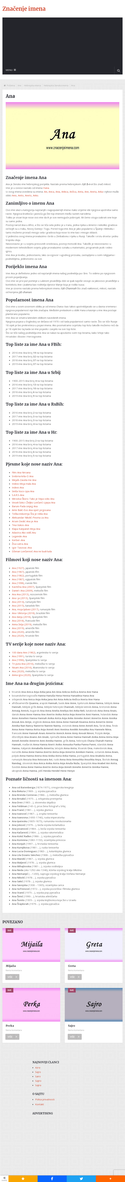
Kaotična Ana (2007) (23, 587)
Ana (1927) (18, 568)
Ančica (72, 191)
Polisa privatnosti (45, 1099)
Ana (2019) (18, 628)
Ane (86, 191)
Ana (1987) (18, 579)
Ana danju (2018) (21, 617)
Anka (100, 191)
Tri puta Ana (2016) (23, 663)
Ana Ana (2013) (20, 594)
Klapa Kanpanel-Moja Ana (26, 528)
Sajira (38, 1085)
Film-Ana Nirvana (21, 472)
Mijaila (11, 966)
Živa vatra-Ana (20, 543)
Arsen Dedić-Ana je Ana (25, 521)
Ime (19, 85)
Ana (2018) (18, 620)
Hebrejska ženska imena (56, 85)
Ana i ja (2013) (20, 598)
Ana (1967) (18, 572)
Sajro (71, 1025)
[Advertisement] (62, 42)
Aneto (28, 195)
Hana (46, 188)
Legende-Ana (19, 536)
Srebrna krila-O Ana (22, 476)
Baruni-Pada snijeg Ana (25, 506)
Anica (51, 191)
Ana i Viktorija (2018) (23, 613)
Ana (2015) (18, 605)
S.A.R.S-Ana (18, 495)
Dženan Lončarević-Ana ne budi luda (32, 551)
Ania (58, 191)
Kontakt (39, 1104)
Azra (37, 1067)
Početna (11, 85)
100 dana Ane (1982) (23, 652)
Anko (35, 195)
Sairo (38, 1076)
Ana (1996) (18, 660)
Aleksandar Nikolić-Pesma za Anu (30, 517)
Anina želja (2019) (22, 624)
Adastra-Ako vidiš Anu (24, 532)
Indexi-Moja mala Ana (24, 483)
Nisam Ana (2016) (22, 667)
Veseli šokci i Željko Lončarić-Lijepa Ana (33, 502)
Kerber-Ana (18, 540)
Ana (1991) (18, 656)
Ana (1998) (18, 583)
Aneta (93, 191)
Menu (9, 70)
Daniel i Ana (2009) (22, 590)
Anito (21, 195)
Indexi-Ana (18, 487)
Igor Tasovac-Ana (22, 547)
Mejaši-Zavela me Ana (24, 480)
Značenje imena (24, 9)
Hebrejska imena (32, 85)
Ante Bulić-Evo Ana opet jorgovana (31, 510)
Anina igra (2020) (21, 675)
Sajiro (38, 1080)
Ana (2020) (18, 632)
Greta (72, 966)
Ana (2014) (18, 602)
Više (12, 976)
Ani (45, 191)
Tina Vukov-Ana (20, 525)
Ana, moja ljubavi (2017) (25, 609)
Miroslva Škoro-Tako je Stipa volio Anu (33, 498)
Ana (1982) (18, 575)
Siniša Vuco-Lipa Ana (23, 491)
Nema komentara (14, 970)
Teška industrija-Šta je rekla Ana (30, 513)
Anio (14, 195)
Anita (80, 191)
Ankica (64, 191)
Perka (10, 1025)
